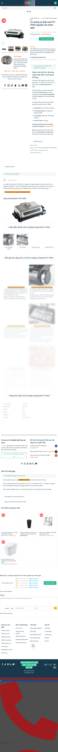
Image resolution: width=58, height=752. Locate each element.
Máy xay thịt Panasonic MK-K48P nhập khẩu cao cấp (47, 533)
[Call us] (19, 85)
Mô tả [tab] (4, 180)
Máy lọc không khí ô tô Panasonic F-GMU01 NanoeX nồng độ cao (28, 533)
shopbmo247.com (29, 672)
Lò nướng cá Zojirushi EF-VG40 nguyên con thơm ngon (9, 533)
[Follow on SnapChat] (15, 85)
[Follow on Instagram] (8, 85)
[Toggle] (32, 65)
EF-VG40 (34, 150)
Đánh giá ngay (50, 583)
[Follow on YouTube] (23, 85)
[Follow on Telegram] (26, 85)
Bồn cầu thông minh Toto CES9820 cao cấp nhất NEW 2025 (8, 561)
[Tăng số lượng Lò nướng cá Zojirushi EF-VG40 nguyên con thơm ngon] (36, 38)
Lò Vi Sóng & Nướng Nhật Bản (43, 19)
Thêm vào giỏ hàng (46, 39)
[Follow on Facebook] (5, 85)
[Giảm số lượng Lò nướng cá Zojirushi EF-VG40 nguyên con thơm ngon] (31, 38)
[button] (2, 3)
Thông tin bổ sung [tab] (12, 180)
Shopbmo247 (34, 447)
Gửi (55, 608)
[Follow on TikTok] (12, 85)
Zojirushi (46, 150)
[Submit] (55, 7)
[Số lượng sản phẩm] (33, 38)
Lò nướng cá (40, 150)
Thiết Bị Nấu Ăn (34, 18)
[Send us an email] (30, 464)
